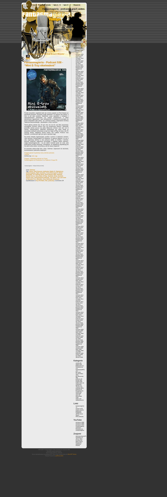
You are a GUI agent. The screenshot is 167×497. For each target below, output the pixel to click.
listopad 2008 (79, 342)
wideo (77, 398)
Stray (55, 176)
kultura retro (79, 383)
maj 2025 (78, 59)
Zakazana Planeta (78, 444)
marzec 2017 (79, 199)
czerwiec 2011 (79, 299)
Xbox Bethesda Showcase (51, 179)
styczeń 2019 (79, 168)
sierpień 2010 (79, 313)
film (46, 180)
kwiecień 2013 (79, 267)
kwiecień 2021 (79, 129)
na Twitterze (46, 160)
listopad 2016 (79, 205)
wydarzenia (79, 400)
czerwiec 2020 (79, 144)
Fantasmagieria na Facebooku (33, 160)
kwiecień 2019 (79, 164)
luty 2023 (78, 98)
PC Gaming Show (38, 174)
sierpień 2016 (79, 210)
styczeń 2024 (79, 82)
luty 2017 (78, 201)
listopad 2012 (79, 274)
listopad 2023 (79, 84)
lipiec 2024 (79, 74)
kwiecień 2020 (79, 147)
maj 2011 (78, 300)
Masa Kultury (79, 441)
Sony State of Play (41, 176)
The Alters (53, 177)
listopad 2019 (79, 153)
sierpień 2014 (79, 244)
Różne (77, 392)
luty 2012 (78, 287)
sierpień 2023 (79, 90)
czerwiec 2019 (79, 161)
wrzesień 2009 (80, 329)
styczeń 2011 (79, 305)
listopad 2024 (79, 67)
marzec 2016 (79, 217)
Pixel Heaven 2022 (50, 174)
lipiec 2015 (79, 229)
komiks (77, 380)
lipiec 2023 (79, 91)
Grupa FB (54, 160)
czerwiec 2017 (79, 196)
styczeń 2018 (79, 185)
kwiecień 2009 (79, 336)
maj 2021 (78, 128)
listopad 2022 (79, 102)
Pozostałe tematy (44, 5)
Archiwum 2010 (80, 425)
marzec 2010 (79, 320)
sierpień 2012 (79, 279)
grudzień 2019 (79, 152)
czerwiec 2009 (79, 333)
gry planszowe (79, 376)
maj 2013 (78, 266)
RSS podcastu (79, 416)
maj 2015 (78, 231)
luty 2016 (78, 218)
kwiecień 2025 (79, 61)
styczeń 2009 (79, 340)
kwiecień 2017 (79, 198)
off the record (79, 414)
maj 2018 (78, 180)
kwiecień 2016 (79, 215)
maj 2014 (78, 248)
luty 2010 (78, 321)
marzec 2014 (79, 251)
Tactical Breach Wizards (41, 177)
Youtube (26, 154)
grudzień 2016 (79, 203)
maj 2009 (78, 334)
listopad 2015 (79, 222)
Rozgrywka (79, 442)
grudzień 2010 (79, 307)
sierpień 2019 (79, 158)
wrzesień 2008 (80, 346)
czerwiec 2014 (79, 247)
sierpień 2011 (79, 296)
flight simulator (41, 173)
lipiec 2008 (79, 349)
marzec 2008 (79, 354)
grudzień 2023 (79, 83)
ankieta (78, 363)
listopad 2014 (79, 239)
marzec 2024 (79, 79)
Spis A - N (57, 5)
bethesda (46, 171)
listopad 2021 (79, 119)
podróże (78, 389)
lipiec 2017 (79, 194)
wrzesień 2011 (80, 295)
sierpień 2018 (79, 176)
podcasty (51, 180)
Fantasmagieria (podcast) (80, 427)
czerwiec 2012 (79, 282)
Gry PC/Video (40, 180)
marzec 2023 (79, 96)
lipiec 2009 (79, 332)
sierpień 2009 (79, 330)
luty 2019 (78, 166)
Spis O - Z (67, 5)
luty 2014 (78, 252)
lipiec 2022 (79, 108)
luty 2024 (78, 80)
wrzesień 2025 (80, 54)
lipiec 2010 (79, 315)
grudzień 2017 (79, 186)
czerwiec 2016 (79, 213)
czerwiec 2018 (79, 178)
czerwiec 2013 (79, 264)
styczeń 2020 (79, 151)
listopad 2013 (79, 256)
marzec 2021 (79, 131)
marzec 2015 (79, 234)
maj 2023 (78, 94)
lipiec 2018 (79, 177)
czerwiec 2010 (79, 316)
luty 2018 (78, 184)
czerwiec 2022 (79, 110)
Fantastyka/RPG (80, 369)
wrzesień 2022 (80, 106)
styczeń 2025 (79, 65)
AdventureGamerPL (81, 436)
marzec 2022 (79, 114)
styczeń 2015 (79, 237)
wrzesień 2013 (80, 260)
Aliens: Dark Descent (35, 171)
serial (77, 393)
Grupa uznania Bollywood (80, 410)
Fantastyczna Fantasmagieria (80, 429)
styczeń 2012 (79, 288)
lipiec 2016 (79, 211)
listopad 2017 (79, 188)
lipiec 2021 (79, 125)
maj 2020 (78, 145)
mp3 (33, 156)
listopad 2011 (79, 291)
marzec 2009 (79, 337)
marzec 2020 (79, 148)
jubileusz (78, 379)
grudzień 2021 (79, 117)
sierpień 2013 (79, 262)
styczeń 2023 (79, 99)
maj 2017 (78, 197)
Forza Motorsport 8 (52, 173)
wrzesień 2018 (80, 174)
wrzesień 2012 (80, 278)
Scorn (33, 176)
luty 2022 (78, 115)
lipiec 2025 (79, 57)
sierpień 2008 (79, 348)
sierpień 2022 (79, 107)
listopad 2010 (79, 308)
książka (78, 381)
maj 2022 (78, 111)
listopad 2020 (79, 136)
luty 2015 (78, 235)
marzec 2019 (79, 165)
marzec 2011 (79, 303)
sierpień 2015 (79, 227)
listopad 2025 (79, 50)
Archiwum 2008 (80, 422)
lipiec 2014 (79, 246)
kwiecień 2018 (79, 181)
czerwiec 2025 (79, 58)
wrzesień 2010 (80, 312)
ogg (36, 156)
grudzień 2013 (79, 255)
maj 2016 (78, 214)
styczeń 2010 (79, 323)
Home (26, 5)
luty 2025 (78, 63)
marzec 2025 (79, 62)
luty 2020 (78, 149)
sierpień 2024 (79, 73)
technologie (79, 396)
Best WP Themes (72, 454)
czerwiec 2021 (79, 127)
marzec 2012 (79, 285)
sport (77, 394)
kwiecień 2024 (79, 78)
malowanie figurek (79, 385)
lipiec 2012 (79, 280)
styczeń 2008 (79, 357)
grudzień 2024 (79, 66)
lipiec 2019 (79, 160)
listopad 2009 (79, 325)
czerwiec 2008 (79, 350)
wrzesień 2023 (80, 88)
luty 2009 (78, 338)
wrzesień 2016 (80, 209)
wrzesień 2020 (80, 140)
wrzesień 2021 (80, 123)
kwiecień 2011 (79, 301)
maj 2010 (78, 317)
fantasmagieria (30, 173)
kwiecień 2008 (79, 353)
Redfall (28, 176)
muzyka (78, 387)
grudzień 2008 (79, 341)
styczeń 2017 (79, 202)
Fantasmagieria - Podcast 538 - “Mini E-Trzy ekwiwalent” (43, 64)
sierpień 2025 (79, 55)
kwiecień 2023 (79, 95)
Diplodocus (59, 171)
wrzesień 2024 (80, 71)
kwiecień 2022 (79, 112)
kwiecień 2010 (79, 319)
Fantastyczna (79, 367)
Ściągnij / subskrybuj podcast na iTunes (35, 158)
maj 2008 (78, 352)
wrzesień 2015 (80, 226)
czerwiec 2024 (79, 75)
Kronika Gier (79, 440)
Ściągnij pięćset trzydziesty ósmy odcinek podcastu (39, 153)
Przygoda (78, 391)
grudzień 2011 (79, 289)
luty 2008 (78, 356)
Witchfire (39, 179)
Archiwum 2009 (80, 423)
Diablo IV (52, 171)
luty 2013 (78, 270)
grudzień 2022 (79, 100)
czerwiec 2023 (79, 92)
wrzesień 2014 (80, 243)
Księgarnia (78, 412)
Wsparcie (76, 5)
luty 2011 (78, 304)
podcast (59, 174)
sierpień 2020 (79, 141)
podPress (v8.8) (59, 455)
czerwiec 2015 (79, 230)
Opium (77, 415)
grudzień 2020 (79, 135)
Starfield (50, 176)
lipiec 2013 (79, 263)
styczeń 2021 (79, 133)
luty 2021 (78, 132)
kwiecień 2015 (79, 233)
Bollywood (78, 365)
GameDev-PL (79, 437)
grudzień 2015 (79, 221)
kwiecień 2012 (79, 284)
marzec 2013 (79, 268)
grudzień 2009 (79, 324)
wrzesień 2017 (80, 192)
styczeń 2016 (79, 219)
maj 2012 (78, 283)
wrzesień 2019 (80, 157)
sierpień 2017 (79, 193)
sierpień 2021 (79, 124)
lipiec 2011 (79, 297)
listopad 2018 (79, 170)
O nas (33, 5)
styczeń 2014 (79, 254)
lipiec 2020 (79, 143)
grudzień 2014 (79, 238)
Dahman (32, 170)
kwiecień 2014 (79, 250)
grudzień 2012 (79, 272)
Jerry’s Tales (79, 438)
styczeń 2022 (79, 116)
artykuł (77, 364)
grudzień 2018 (79, 169)
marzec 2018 (79, 182)
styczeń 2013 (79, 271)
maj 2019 (78, 162)
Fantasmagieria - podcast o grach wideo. (63, 9)
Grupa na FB (79, 408)
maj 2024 (78, 76)
